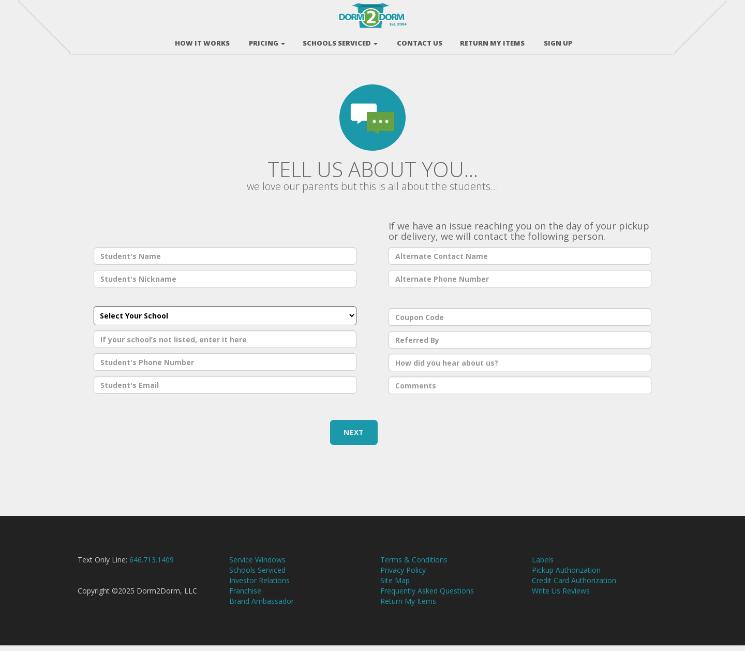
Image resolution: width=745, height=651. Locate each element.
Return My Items (408, 607)
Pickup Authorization (566, 576)
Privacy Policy (403, 576)
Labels (543, 565)
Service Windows (257, 565)
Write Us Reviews (561, 596)
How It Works (201, 41)
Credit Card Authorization (574, 586)
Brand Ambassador (261, 607)
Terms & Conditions (414, 565)
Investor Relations (259, 586)
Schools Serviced (340, 41)
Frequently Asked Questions (427, 596)
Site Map (395, 586)
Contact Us (418, 41)
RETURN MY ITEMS (492, 41)
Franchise (245, 596)
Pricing (266, 41)
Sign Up (557, 41)
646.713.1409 (151, 565)
